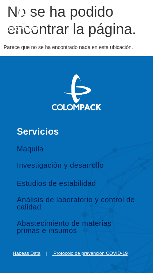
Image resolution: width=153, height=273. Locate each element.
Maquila (30, 149)
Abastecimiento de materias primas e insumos (64, 227)
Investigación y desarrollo (60, 165)
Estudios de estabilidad (56, 183)
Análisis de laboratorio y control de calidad (76, 203)
